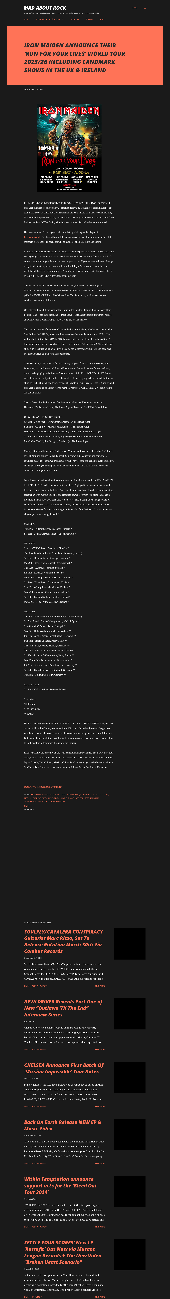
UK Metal (39, 801)
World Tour (59, 801)
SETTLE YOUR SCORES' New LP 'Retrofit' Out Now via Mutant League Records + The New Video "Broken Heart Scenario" (62, 1252)
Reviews (89, 19)
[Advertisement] (65, 891)
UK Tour (48, 801)
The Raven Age (72, 798)
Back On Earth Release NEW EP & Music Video (62, 1125)
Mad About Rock (45, 7)
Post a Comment (40, 986)
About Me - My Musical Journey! (49, 19)
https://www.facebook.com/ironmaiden (43, 786)
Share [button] (26, 806)
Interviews (74, 19)
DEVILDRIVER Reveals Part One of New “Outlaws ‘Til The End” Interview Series (63, 1008)
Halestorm (74, 795)
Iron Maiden (86, 795)
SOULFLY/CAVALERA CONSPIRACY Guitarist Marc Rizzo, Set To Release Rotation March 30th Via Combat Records (63, 941)
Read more (100, 986)
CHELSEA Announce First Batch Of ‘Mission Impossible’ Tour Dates (63, 1068)
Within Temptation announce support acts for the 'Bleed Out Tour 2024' (60, 1185)
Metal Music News (32, 798)
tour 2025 (84, 798)
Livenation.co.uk (32, 237)
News (102, 19)
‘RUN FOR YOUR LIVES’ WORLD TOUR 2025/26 (49, 795)
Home (26, 19)
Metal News (47, 798)
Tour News (29, 801)
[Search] (135, 7)
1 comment (37, 1297)
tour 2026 (94, 798)
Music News (59, 798)
